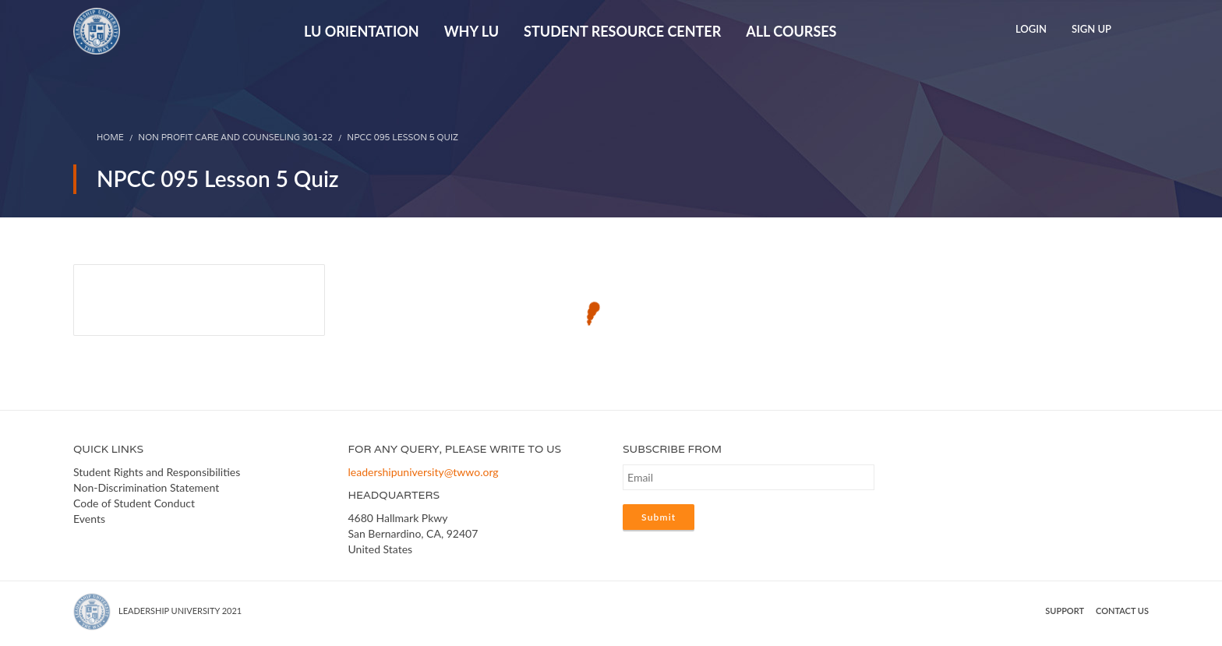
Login (1031, 29)
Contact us (1122, 610)
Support (1064, 610)
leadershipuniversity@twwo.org (423, 471)
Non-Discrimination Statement (146, 487)
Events (89, 518)
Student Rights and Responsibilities (156, 471)
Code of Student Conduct (134, 503)
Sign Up (1091, 29)
